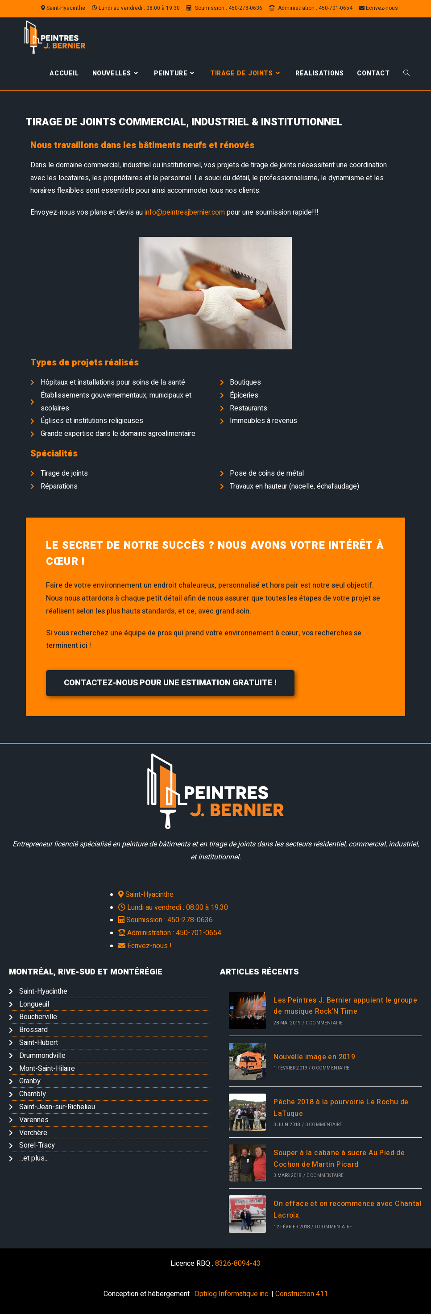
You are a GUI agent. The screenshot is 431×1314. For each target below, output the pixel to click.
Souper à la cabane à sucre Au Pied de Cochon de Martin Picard (339, 1159)
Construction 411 (301, 1294)
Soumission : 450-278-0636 (224, 8)
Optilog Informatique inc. (232, 1294)
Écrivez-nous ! (380, 8)
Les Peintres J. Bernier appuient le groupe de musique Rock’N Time (345, 1006)
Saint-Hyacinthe (63, 8)
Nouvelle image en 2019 (314, 1057)
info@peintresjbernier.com (185, 212)
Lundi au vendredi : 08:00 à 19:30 (136, 8)
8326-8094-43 (238, 1263)
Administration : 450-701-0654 (310, 8)
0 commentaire (324, 1023)
